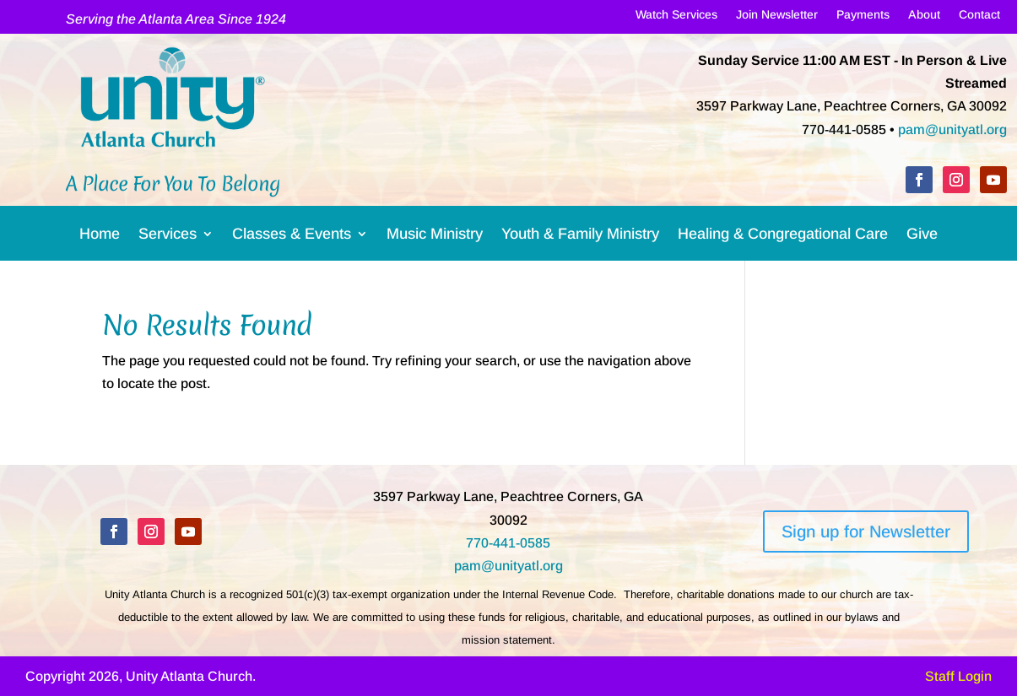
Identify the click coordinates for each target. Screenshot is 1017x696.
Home (99, 237)
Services (167, 237)
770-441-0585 (508, 543)
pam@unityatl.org (952, 129)
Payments (863, 17)
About (924, 17)
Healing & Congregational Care (783, 237)
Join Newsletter (777, 17)
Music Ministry (435, 237)
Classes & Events (291, 237)
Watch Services (676, 17)
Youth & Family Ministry (580, 237)
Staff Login (958, 676)
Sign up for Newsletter (866, 531)
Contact (979, 17)
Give (922, 237)
